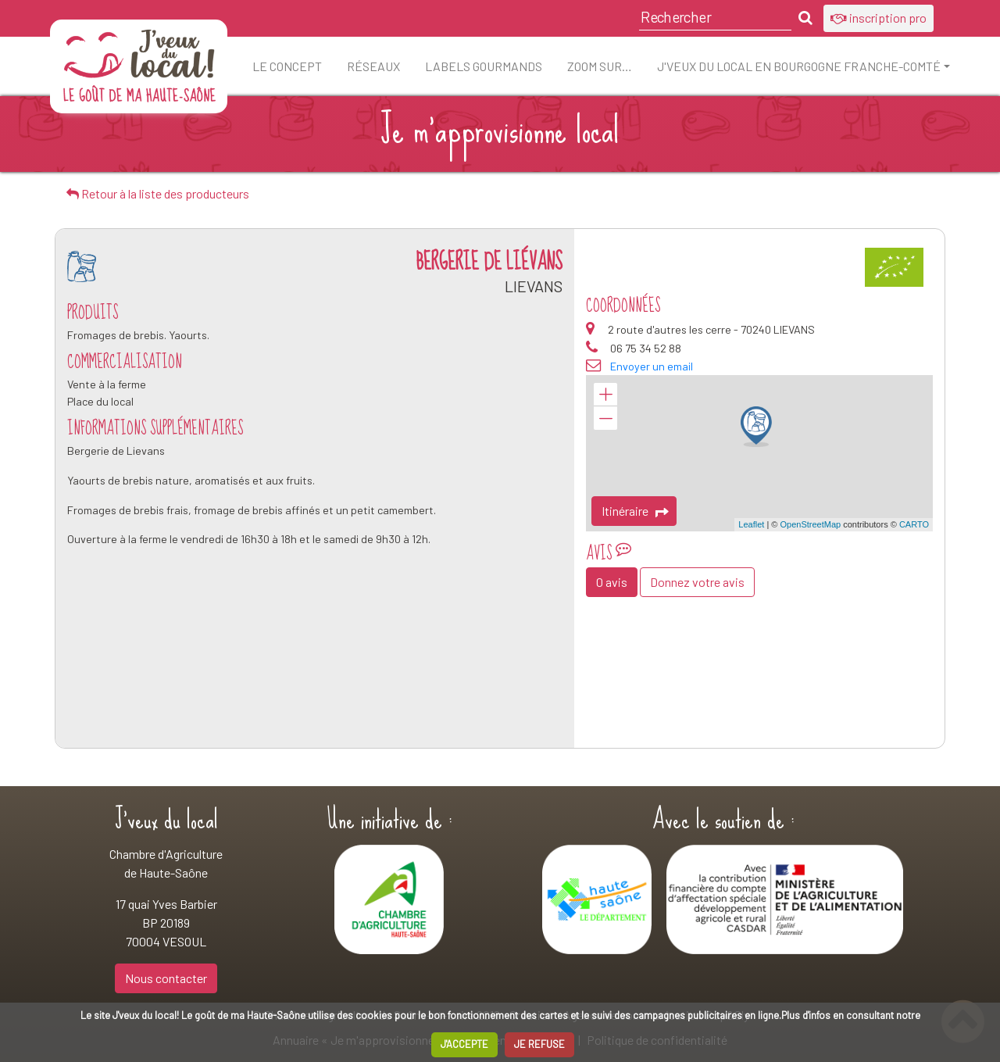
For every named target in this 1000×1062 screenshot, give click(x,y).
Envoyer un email (651, 366)
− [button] (605, 418)
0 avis (611, 581)
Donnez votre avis (697, 581)
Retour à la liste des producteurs (157, 193)
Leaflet (751, 524)
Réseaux (373, 66)
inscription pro (878, 17)
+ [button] (605, 394)
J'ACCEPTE (464, 1044)
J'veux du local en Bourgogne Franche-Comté (799, 66)
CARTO (914, 524)
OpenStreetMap (810, 524)
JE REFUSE (539, 1044)
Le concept (287, 66)
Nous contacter (166, 978)
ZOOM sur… (599, 66)
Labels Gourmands (483, 66)
